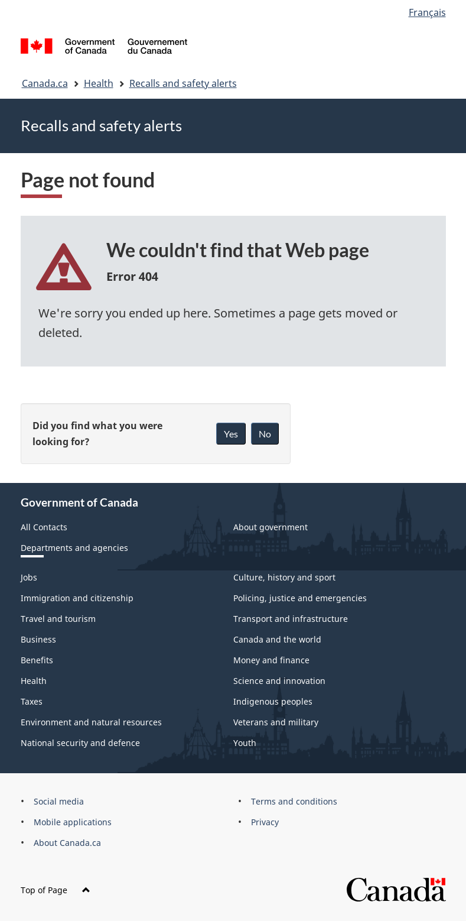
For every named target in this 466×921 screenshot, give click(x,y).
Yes (231, 433)
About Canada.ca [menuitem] (67, 842)
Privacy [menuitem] (265, 822)
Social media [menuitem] (59, 801)
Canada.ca (45, 83)
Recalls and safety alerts (183, 83)
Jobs (29, 577)
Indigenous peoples (272, 701)
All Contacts (44, 527)
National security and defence (80, 742)
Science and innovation (279, 680)
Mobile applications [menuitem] (73, 822)
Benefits (37, 660)
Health (98, 83)
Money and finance (271, 660)
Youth (244, 742)
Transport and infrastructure (290, 618)
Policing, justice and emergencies (300, 598)
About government (270, 527)
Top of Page (55, 890)
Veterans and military (275, 722)
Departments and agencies (74, 547)
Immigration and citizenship (77, 598)
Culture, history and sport (284, 577)
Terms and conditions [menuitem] (294, 801)
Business (38, 639)
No (265, 433)
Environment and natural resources (91, 722)
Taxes (32, 701)
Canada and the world (277, 639)
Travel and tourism (58, 618)
